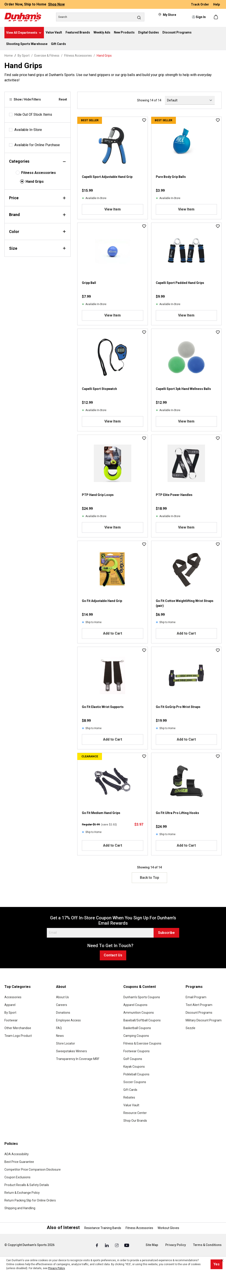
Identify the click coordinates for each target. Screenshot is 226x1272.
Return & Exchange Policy (22, 1192)
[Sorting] (190, 100)
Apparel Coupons (135, 1005)
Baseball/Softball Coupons (142, 1020)
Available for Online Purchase (37, 145)
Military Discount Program (204, 1020)
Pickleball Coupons (136, 1074)
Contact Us (113, 955)
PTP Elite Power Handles (174, 495)
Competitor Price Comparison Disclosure (32, 1169)
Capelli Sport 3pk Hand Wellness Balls (183, 389)
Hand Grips (35, 181)
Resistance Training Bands (102, 1228)
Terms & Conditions (207, 1245)
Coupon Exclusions (17, 1177)
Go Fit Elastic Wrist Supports (103, 707)
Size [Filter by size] (37, 248)
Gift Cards (130, 1089)
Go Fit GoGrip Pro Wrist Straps (178, 707)
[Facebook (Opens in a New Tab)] (97, 1245)
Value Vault (131, 1105)
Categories (37, 161)
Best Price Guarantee (19, 1162)
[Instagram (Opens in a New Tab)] (117, 1245)
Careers (61, 1005)
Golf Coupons (132, 1059)
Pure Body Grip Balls (171, 177)
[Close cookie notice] (222, 1260)
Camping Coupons (136, 1035)
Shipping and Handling (19, 1208)
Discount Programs (199, 1012)
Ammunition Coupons (138, 1012)
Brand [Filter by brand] (37, 214)
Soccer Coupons (134, 1082)
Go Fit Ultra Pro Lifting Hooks (177, 813)
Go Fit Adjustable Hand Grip (102, 601)
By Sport (10, 1012)
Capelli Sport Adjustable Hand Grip (107, 177)
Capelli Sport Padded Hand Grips (180, 283)
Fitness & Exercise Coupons (142, 1043)
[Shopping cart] (216, 17)
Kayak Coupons (134, 1066)
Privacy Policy (175, 1245)
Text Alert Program (199, 1005)
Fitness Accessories (38, 173)
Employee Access (68, 1020)
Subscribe (166, 933)
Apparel (9, 1005)
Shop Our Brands (135, 1120)
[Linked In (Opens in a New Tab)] (107, 1245)
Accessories (12, 997)
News (60, 1035)
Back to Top (149, 877)
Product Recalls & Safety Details (26, 1185)
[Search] (100, 17)
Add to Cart (112, 633)
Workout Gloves (168, 1228)
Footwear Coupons (136, 1051)
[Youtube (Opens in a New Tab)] (126, 1245)
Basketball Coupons (137, 1028)
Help (216, 4)
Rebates (129, 1097)
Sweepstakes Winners (71, 1051)
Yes (216, 1264)
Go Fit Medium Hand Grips (101, 813)
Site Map (152, 1245)
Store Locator (65, 1043)
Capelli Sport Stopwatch (99, 389)
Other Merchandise (17, 1028)
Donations (63, 1012)
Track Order (200, 4)
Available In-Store (28, 130)
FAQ (59, 1028)
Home (8, 55)
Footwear (11, 1020)
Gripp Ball (89, 283)
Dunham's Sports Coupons (141, 997)
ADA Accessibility (16, 1154)
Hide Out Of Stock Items (33, 114)
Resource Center (135, 1113)
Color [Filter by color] (37, 231)
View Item (112, 209)
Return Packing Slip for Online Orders (30, 1200)
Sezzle (190, 1028)
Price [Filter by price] (37, 198)
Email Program (196, 997)
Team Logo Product (18, 1035)
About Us (62, 997)
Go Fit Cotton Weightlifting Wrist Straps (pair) (184, 603)
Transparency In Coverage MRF (77, 1059)
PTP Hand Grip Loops (98, 495)
